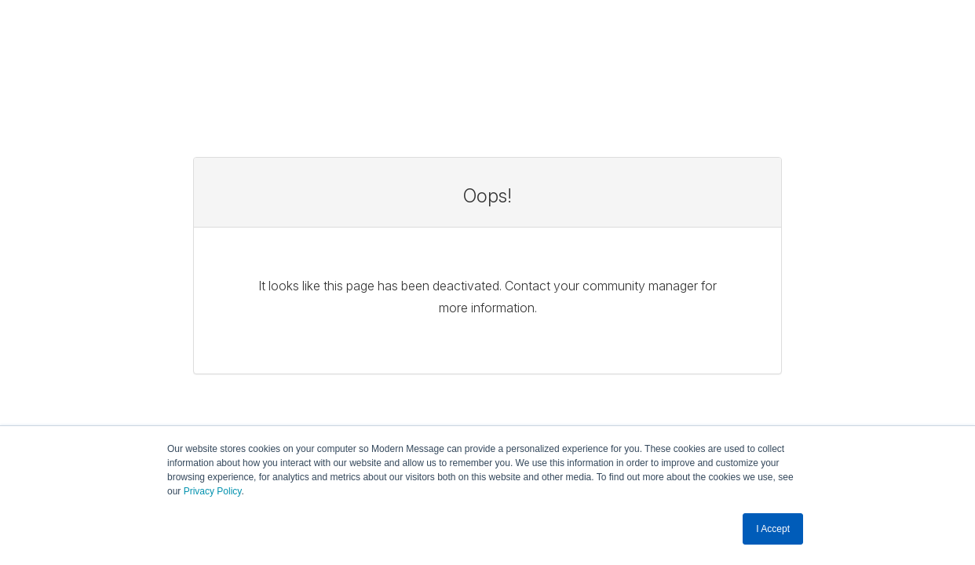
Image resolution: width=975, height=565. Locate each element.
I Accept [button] (773, 528)
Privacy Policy (213, 492)
